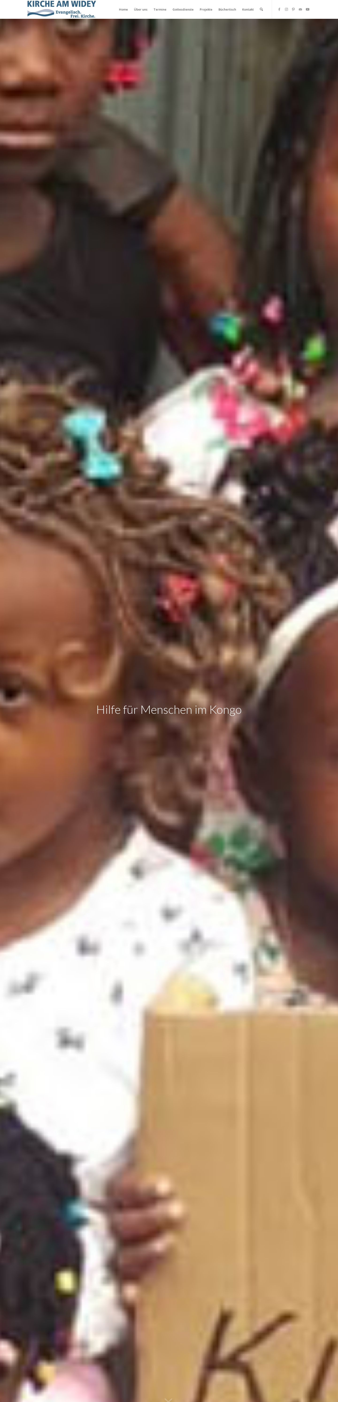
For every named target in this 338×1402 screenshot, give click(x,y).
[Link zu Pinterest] (293, 9)
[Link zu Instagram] (286, 9)
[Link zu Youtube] (307, 9)
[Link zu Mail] (300, 9)
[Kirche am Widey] (61, 9)
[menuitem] (123, 9)
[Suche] (261, 9)
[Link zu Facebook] (279, 9)
